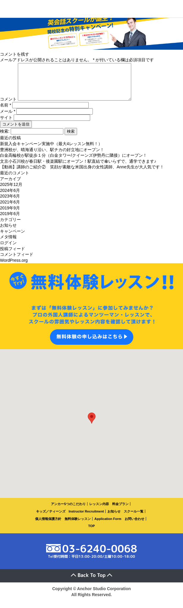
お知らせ (8, 232)
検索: (5, 138)
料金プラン (120, 511)
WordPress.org (14, 267)
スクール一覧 (133, 518)
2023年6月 (10, 203)
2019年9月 (10, 215)
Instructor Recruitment (86, 518)
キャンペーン (12, 238)
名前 (5, 112)
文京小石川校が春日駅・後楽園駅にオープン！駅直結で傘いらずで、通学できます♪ (78, 168)
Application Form (107, 526)
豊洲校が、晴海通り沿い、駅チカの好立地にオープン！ (52, 156)
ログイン (8, 249)
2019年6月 (10, 220)
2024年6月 (10, 197)
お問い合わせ (134, 526)
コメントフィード (16, 261)
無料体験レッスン (78, 526)
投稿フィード (12, 255)
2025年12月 (11, 191)
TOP (91, 533)
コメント (8, 106)
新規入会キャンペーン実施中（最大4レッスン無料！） (51, 150)
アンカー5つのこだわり (68, 511)
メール (7, 118)
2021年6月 (10, 209)
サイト (6, 124)
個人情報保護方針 (48, 526)
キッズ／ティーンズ (50, 518)
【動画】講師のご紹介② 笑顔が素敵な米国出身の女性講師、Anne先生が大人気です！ (82, 174)
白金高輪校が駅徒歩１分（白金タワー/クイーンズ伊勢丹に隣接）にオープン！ (73, 162)
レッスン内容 (99, 511)
